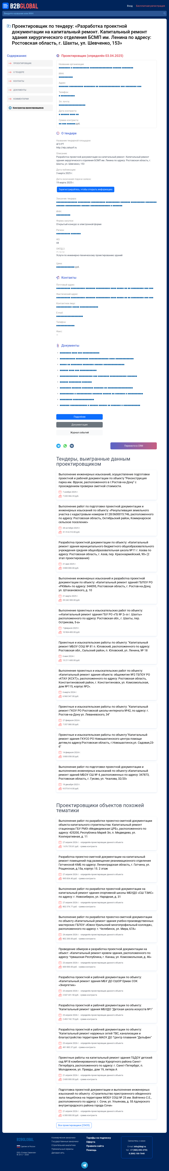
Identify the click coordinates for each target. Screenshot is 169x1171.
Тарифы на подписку (98, 1137)
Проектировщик (22, 63)
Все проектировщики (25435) (74, 1125)
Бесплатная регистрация (150, 5)
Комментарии (21, 99)
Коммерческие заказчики (63, 1137)
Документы (19, 90)
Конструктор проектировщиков (28, 108)
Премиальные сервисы (62, 1149)
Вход (130, 5)
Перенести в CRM (133, 445)
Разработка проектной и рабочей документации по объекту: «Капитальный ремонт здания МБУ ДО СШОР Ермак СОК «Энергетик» (100, 981)
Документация (80, 424)
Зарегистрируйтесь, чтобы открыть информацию (85, 189)
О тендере (18, 72)
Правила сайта (95, 1145)
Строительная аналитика (63, 1145)
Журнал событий (79, 432)
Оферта (90, 1141)
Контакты (18, 81)
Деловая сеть (57, 1153)
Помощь (91, 1150)
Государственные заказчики (64, 1141)
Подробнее (79, 416)
